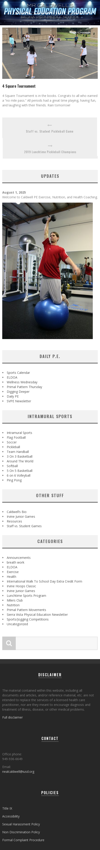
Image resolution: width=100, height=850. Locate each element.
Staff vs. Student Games (24, 526)
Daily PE (13, 396)
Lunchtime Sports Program (26, 595)
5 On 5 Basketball (19, 470)
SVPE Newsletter (19, 401)
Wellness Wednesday (22, 382)
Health (11, 576)
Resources (14, 521)
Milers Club (15, 600)
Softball (12, 466)
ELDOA (12, 377)
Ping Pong (14, 480)
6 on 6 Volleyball (18, 475)
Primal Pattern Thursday (24, 387)
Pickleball (13, 447)
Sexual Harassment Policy (21, 824)
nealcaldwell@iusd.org (18, 771)
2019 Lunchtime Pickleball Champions (50, 151)
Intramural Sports (19, 433)
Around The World (20, 461)
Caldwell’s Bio (17, 512)
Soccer (12, 442)
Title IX (7, 808)
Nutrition (13, 605)
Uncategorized (17, 624)
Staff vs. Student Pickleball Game (49, 131)
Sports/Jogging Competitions (28, 619)
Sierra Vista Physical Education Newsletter (37, 614)
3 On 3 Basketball (19, 456)
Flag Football (16, 437)
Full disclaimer (12, 717)
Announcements (19, 557)
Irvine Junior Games (21, 516)
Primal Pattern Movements (26, 610)
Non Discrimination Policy (21, 832)
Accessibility (11, 816)
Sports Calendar (18, 372)
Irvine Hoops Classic (21, 586)
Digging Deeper (18, 391)
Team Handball (18, 452)
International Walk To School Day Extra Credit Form (44, 581)
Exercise (13, 572)
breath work (15, 562)
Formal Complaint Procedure (23, 840)
